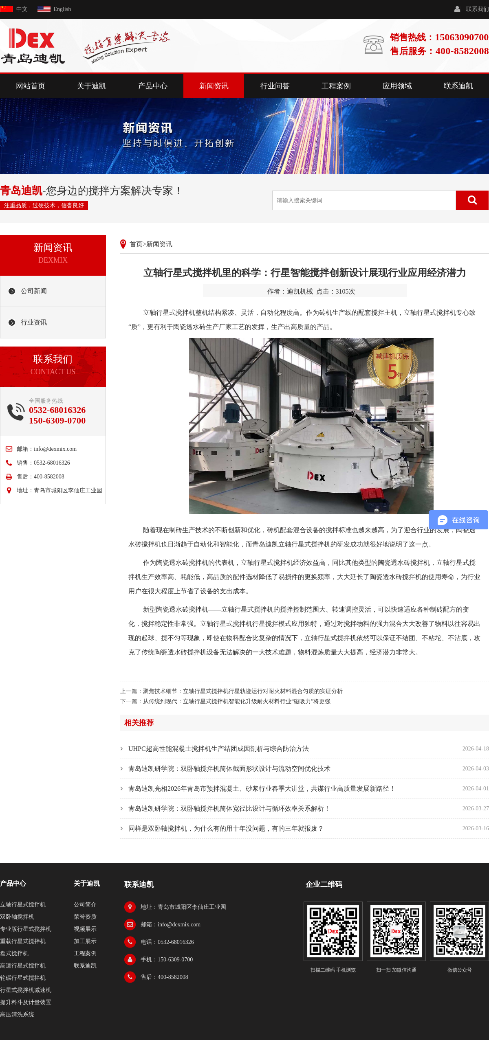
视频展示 (85, 929)
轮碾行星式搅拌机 (23, 978)
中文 (22, 9)
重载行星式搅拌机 (23, 941)
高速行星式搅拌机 (23, 966)
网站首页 (30, 86)
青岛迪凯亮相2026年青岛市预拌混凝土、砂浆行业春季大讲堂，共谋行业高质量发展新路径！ (262, 788)
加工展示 (85, 941)
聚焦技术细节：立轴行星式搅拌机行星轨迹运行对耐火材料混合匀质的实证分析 (243, 691)
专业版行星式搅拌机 (25, 929)
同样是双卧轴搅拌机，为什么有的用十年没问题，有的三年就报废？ (226, 828)
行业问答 (275, 86)
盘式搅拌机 (14, 953)
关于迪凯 (91, 86)
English (62, 9)
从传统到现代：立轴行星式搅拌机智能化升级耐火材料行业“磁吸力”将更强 (236, 701)
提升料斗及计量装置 (25, 1002)
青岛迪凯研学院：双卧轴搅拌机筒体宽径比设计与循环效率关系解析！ (229, 808)
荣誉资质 (85, 917)
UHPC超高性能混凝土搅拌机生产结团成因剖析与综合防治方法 (218, 748)
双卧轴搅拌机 (17, 917)
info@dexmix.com (55, 449)
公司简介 (85, 905)
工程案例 (336, 86)
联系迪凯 (458, 86)
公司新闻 (34, 290)
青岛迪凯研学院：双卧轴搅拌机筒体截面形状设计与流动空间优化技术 (229, 768)
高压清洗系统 (17, 1014)
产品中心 (152, 86)
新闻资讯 (214, 86)
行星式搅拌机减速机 (25, 990)
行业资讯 (34, 322)
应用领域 (397, 86)
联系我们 (477, 9)
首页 (136, 244)
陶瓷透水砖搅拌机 (182, 562)
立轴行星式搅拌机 (169, 312)
